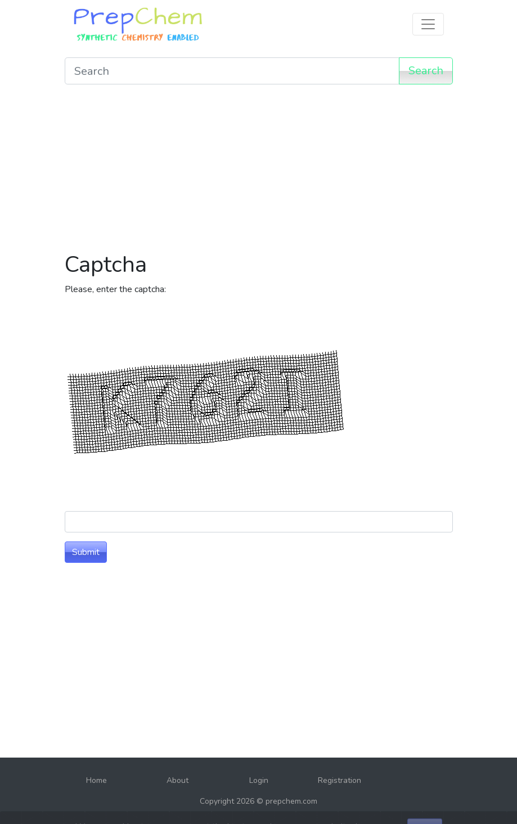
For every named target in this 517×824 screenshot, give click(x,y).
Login (258, 780)
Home (96, 780)
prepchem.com (291, 801)
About (177, 780)
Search (425, 70)
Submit (86, 552)
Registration (339, 780)
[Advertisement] (259, 172)
